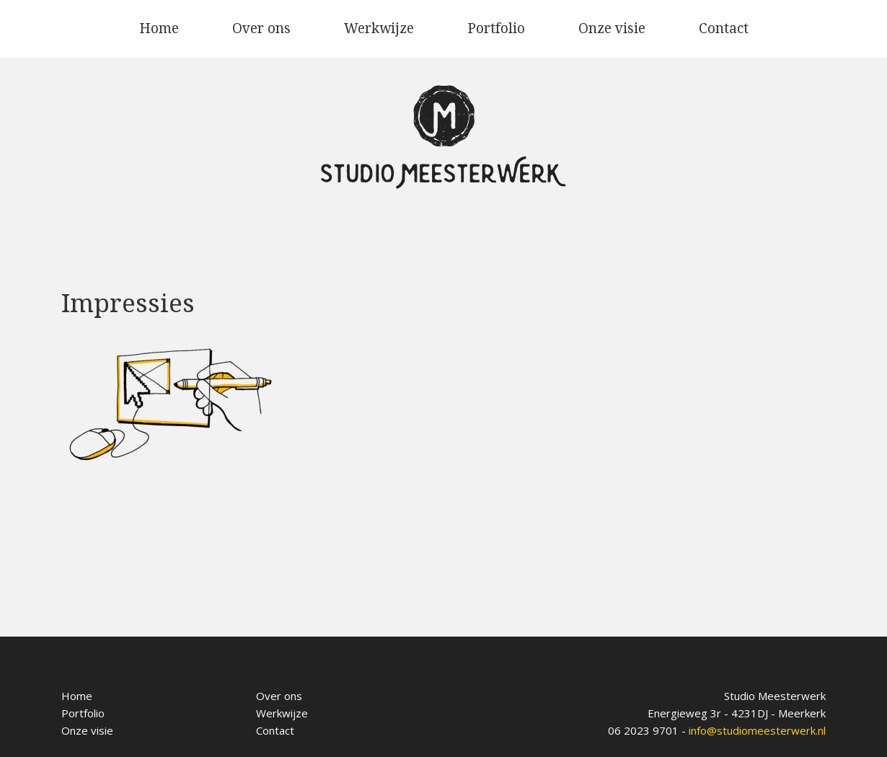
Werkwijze (379, 28)
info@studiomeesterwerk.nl (757, 730)
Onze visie (611, 28)
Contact (724, 28)
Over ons (261, 28)
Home (159, 28)
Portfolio (496, 28)
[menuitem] (159, 29)
